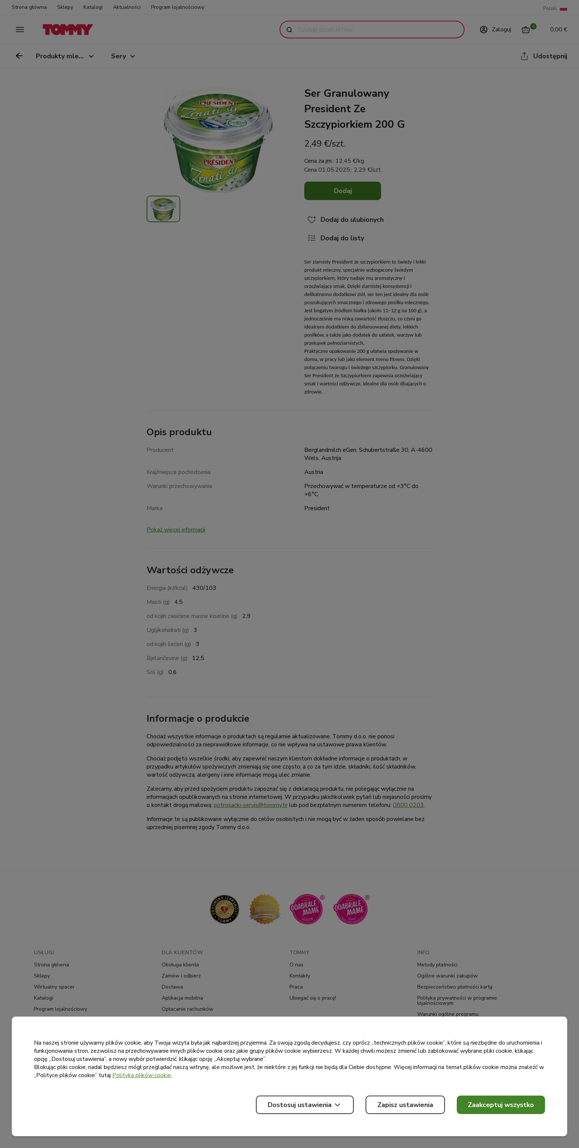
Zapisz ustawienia (405, 1104)
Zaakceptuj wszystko (501, 1104)
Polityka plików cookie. (142, 1075)
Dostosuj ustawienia (305, 1104)
